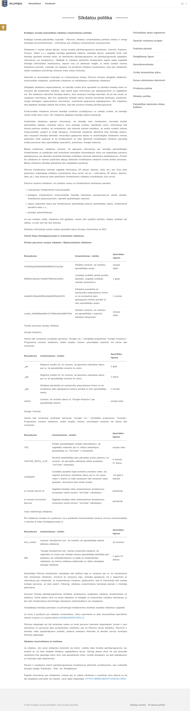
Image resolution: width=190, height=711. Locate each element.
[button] (4, 706)
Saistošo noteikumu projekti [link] (147, 41)
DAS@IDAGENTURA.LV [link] (71, 618)
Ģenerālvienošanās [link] (143, 64)
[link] (3, 27)
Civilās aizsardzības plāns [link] (147, 72)
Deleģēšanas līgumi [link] (143, 56)
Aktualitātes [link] (34, 4)
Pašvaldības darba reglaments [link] (149, 33)
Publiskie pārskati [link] (142, 48)
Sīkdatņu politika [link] (142, 96)
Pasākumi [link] (50, 4)
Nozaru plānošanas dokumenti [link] (149, 80)
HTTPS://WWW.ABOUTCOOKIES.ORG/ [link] (105, 679)
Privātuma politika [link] (142, 88)
